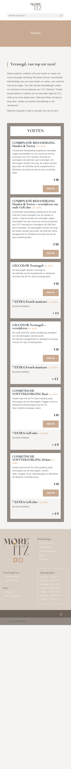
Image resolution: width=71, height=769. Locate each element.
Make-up (42, 555)
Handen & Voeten (46, 543)
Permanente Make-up (47, 551)
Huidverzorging (45, 547)
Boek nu (51, 188)
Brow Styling (44, 559)
